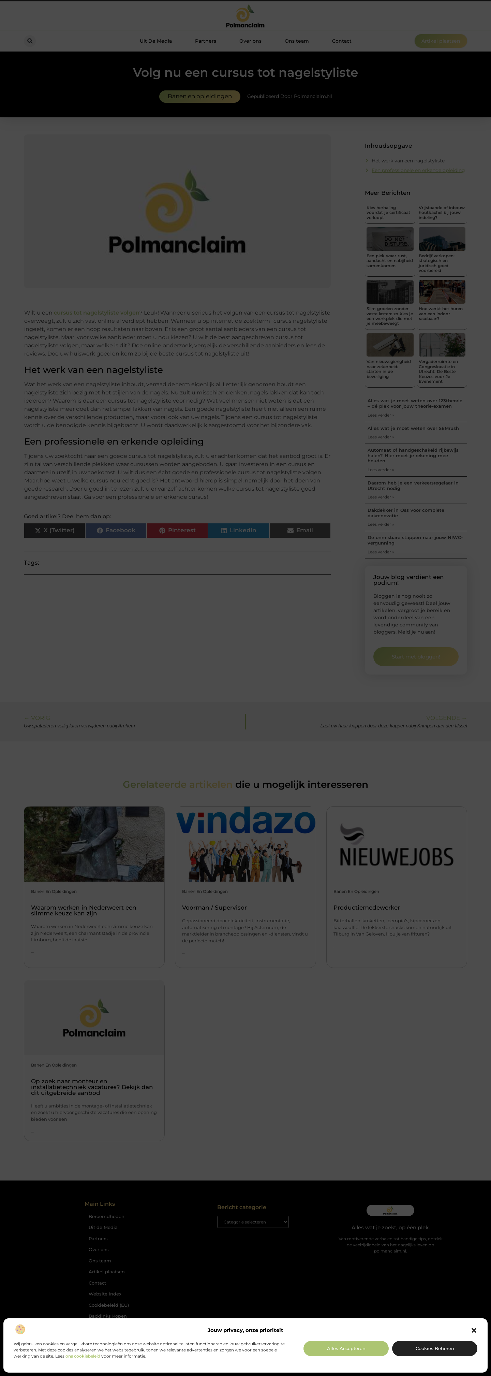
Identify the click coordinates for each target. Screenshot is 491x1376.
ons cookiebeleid (82, 1356)
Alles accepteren (346, 1348)
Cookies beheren (435, 1348)
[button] (474, 1330)
